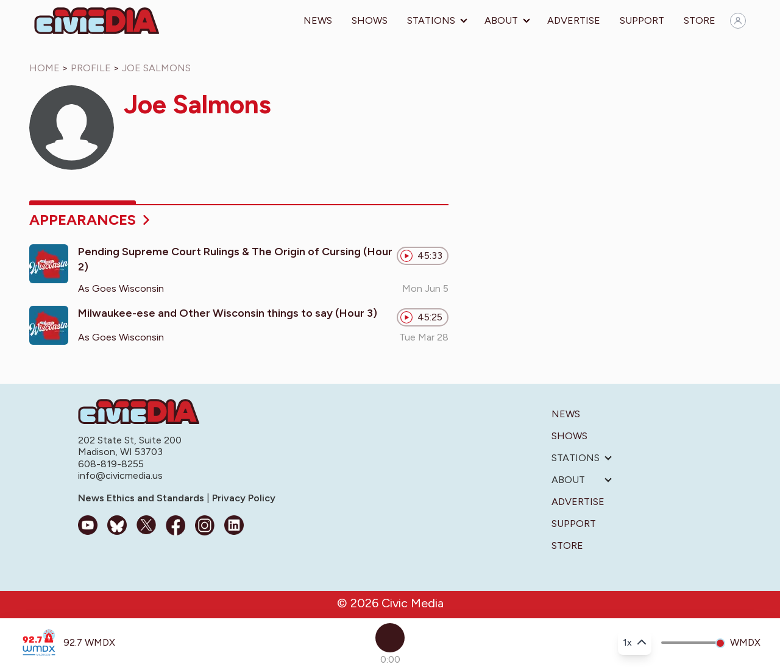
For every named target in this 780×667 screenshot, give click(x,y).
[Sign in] (738, 21)
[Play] (390, 637)
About (501, 20)
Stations (431, 20)
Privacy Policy (242, 498)
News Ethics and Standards (142, 498)
